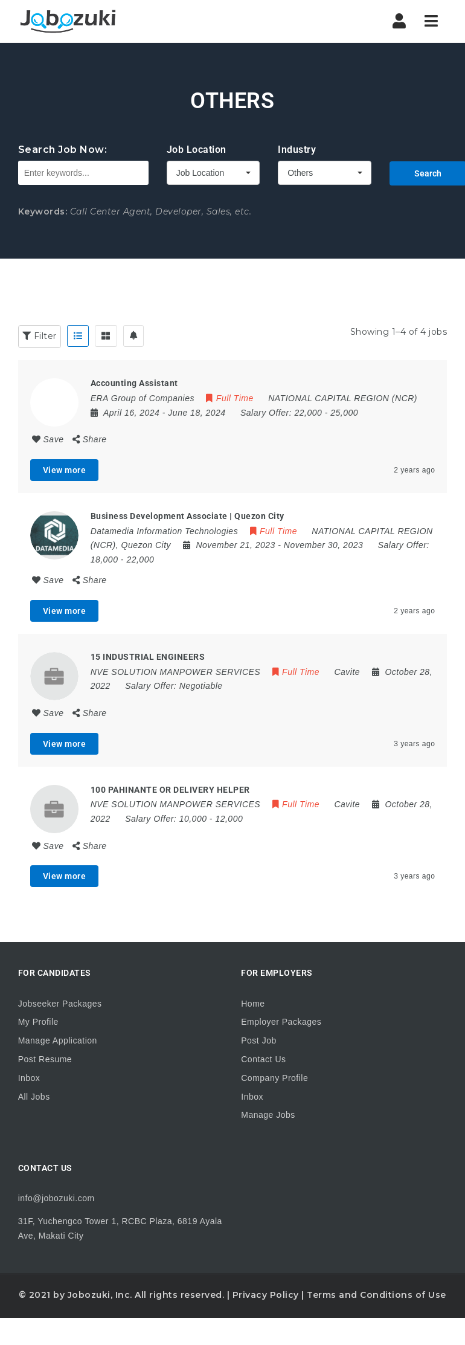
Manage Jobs (268, 1115)
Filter (39, 336)
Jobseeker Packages (60, 1003)
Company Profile (274, 1078)
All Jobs (34, 1096)
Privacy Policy (265, 1294)
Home (253, 1003)
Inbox (29, 1078)
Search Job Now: (62, 149)
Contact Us (263, 1059)
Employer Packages (281, 1022)
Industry (297, 149)
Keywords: (43, 211)
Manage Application (57, 1040)
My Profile (38, 1022)
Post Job (258, 1040)
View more (64, 470)
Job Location (196, 149)
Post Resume (45, 1059)
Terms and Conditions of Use (376, 1294)
